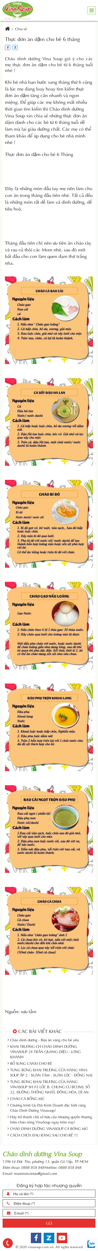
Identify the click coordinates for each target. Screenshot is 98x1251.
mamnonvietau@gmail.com (35, 1173)
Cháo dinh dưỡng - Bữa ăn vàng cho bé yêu (44, 1039)
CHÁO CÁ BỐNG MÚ (27, 1098)
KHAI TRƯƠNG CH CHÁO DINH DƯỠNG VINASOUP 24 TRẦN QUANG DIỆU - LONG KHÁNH (45, 1051)
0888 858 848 (32, 1167)
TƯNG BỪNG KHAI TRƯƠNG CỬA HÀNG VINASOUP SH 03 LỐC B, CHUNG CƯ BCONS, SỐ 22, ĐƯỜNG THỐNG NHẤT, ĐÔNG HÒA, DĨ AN (50, 1087)
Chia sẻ (21, 28)
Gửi (49, 1223)
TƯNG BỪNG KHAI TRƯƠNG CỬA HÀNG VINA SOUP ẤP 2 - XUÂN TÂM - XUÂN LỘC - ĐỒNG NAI (51, 1072)
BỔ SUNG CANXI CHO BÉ (31, 1063)
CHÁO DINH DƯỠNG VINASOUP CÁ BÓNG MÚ (49, 1128)
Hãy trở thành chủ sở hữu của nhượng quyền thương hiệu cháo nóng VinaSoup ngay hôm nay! (51, 1119)
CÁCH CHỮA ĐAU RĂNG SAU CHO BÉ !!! (44, 1135)
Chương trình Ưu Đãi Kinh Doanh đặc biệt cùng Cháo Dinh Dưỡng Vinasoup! (48, 1107)
